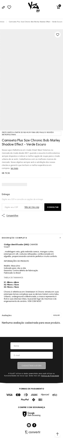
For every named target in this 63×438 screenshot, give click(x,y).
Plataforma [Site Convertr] (32, 432)
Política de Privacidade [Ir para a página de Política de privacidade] (50, 376)
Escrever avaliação (56, 315)
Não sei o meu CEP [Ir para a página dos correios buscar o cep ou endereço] (32, 207)
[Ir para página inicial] (2, 22)
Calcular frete (52, 207)
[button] (57, 434)
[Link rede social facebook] (34, 425)
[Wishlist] (9, 7)
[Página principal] (34, 7)
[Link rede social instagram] (29, 425)
